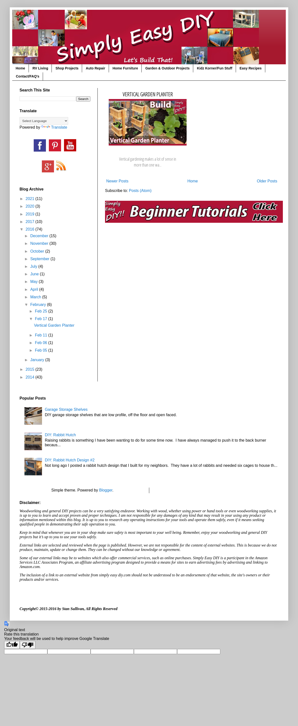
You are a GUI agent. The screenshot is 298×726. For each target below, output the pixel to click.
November (39, 243)
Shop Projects (66, 68)
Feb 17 (41, 319)
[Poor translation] (27, 645)
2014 (30, 377)
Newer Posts (117, 181)
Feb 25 (41, 311)
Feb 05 (41, 350)
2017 (30, 222)
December (39, 236)
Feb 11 (41, 335)
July (34, 266)
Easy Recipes (251, 68)
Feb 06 (41, 343)
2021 (30, 199)
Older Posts (267, 181)
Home (20, 68)
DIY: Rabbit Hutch (60, 435)
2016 (30, 229)
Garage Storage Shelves (66, 409)
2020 (30, 206)
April (34, 289)
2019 (30, 214)
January (37, 360)
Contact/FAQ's (27, 76)
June (35, 274)
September (40, 259)
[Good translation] (12, 645)
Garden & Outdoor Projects (167, 68)
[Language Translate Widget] (44, 121)
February (38, 304)
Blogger (105, 490)
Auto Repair (95, 68)
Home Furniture (125, 68)
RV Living (40, 68)
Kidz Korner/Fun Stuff (214, 68)
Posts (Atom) (140, 191)
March (36, 297)
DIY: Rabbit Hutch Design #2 (70, 460)
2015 (30, 369)
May (34, 281)
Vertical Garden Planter (148, 94)
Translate (54, 127)
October (37, 251)
